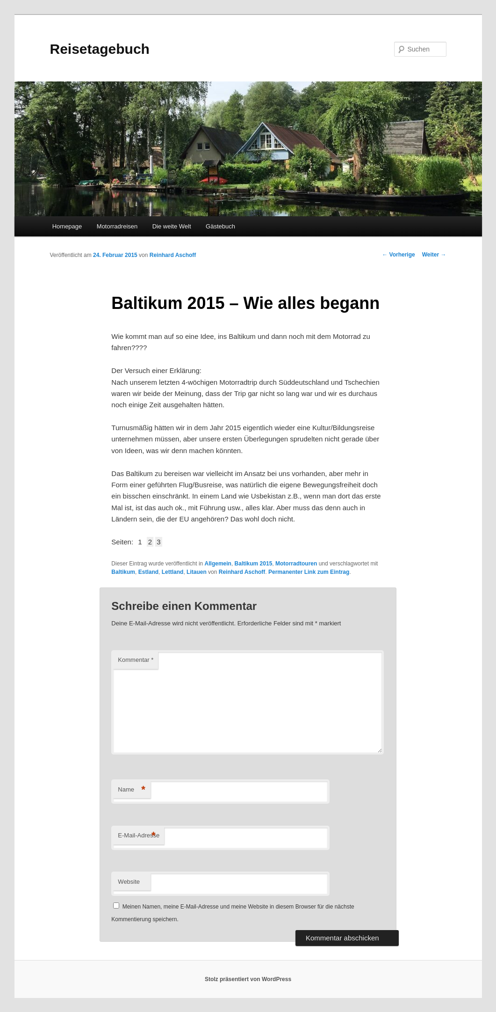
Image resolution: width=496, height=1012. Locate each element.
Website (129, 881)
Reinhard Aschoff (173, 255)
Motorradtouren (296, 563)
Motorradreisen (117, 226)
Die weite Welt (171, 226)
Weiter (434, 254)
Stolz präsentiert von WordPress (248, 979)
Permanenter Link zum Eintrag (308, 572)
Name (131, 790)
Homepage (67, 226)
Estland (148, 572)
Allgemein (218, 563)
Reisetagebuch (100, 49)
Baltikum (123, 572)
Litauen (197, 572)
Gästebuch (220, 226)
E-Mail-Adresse (138, 836)
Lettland (173, 572)
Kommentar (135, 659)
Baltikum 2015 (254, 563)
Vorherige (398, 254)
